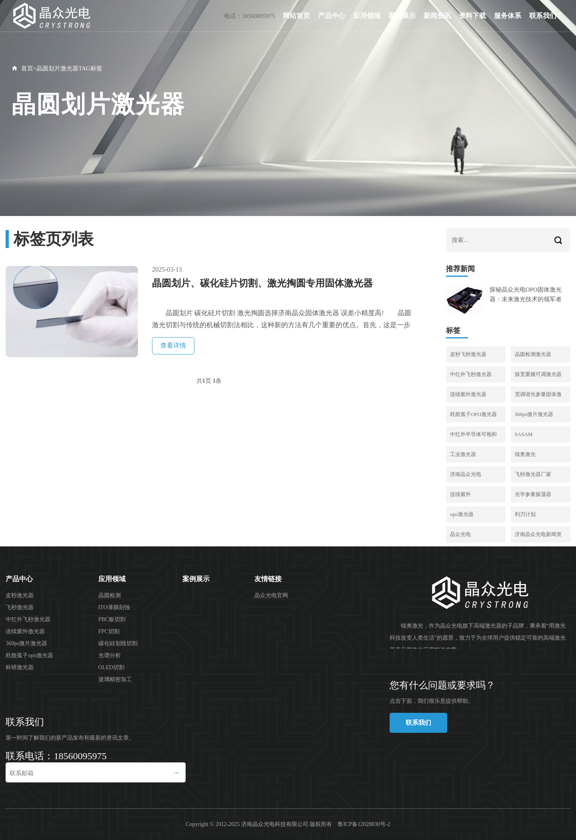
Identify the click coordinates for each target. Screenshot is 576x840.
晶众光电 (460, 534)
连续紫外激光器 (468, 394)
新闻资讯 (437, 16)
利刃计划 (525, 514)
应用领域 (366, 16)
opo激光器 (462, 514)
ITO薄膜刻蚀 (114, 607)
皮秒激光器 (20, 595)
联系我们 (542, 16)
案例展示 (402, 16)
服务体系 (507, 16)
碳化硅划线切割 (118, 643)
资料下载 (472, 16)
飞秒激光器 (20, 607)
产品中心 (331, 16)
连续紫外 (460, 494)
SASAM (524, 434)
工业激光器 (463, 454)
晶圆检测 (109, 595)
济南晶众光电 (465, 474)
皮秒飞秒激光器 (468, 354)
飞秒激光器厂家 (533, 474)
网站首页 (296, 16)
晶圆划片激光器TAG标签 (69, 68)
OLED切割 (111, 667)
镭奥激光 (525, 454)
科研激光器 (20, 667)
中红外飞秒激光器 (471, 374)
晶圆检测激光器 (533, 354)
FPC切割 (109, 631)
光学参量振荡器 (533, 494)
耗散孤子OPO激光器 (473, 414)
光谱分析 (109, 655)
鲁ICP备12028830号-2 (364, 824)
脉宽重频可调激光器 (538, 374)
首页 (27, 68)
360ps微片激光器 (534, 414)
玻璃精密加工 (115, 679)
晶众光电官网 (271, 595)
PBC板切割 (112, 619)
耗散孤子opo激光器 (29, 655)
